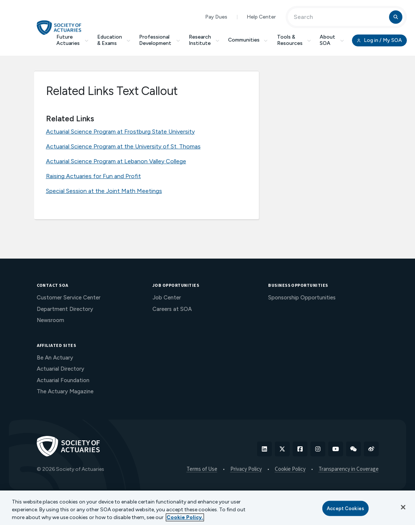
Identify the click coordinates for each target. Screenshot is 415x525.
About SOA (332, 40)
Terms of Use (202, 469)
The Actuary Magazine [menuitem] (65, 391)
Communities (248, 40)
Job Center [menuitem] (166, 297)
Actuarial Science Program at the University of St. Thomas (123, 146)
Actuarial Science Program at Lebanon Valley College (116, 161)
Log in (379, 40)
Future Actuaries (72, 40)
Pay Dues (216, 17)
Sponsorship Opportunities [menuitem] (302, 297)
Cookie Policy (290, 469)
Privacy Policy (246, 469)
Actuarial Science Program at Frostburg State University (120, 131)
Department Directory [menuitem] (65, 309)
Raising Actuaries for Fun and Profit (93, 176)
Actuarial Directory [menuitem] (60, 368)
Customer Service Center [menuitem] (69, 297)
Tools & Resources (294, 40)
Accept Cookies (345, 508)
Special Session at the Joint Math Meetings (104, 190)
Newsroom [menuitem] (50, 320)
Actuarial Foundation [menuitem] (63, 380)
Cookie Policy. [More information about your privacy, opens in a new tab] (185, 517)
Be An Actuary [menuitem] (55, 357)
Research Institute (204, 40)
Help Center (261, 17)
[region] (207, 507)
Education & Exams (114, 40)
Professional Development (159, 40)
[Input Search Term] (339, 17)
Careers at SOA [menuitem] (172, 309)
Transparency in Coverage (349, 469)
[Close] (403, 507)
